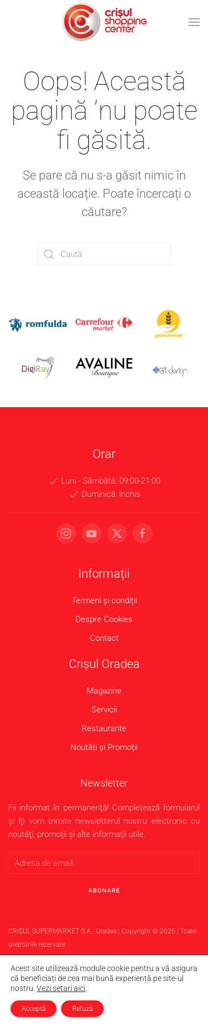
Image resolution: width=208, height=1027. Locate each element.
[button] (194, 22)
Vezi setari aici (61, 988)
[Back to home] (104, 22)
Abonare (102, 890)
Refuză (82, 1009)
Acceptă (33, 1009)
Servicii (102, 710)
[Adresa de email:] (102, 863)
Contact (102, 638)
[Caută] (104, 254)
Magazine (102, 691)
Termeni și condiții (102, 600)
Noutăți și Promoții (102, 747)
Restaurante (102, 728)
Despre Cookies (102, 619)
